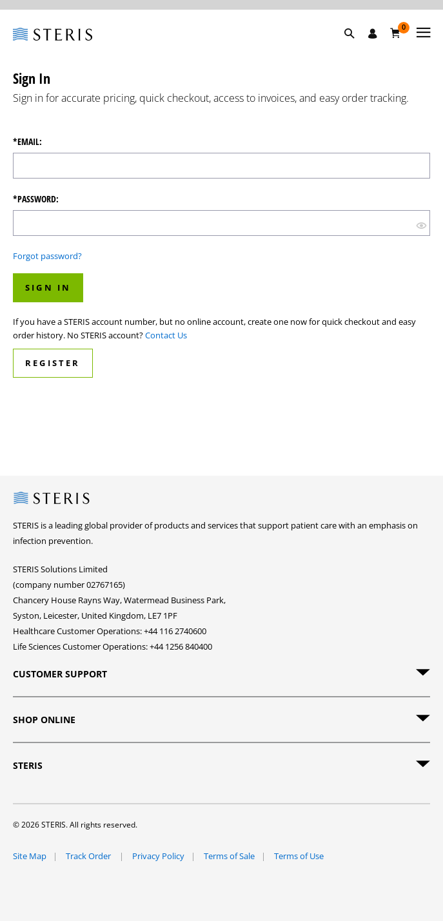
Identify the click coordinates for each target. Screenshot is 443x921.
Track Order (89, 856)
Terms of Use (299, 856)
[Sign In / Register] (372, 33)
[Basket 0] (395, 32)
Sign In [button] (48, 287)
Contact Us (166, 335)
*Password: (36, 199)
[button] (356, 48)
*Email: (27, 141)
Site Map (29, 856)
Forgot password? (47, 256)
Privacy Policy (158, 856)
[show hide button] (421, 224)
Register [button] (53, 363)
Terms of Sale (229, 856)
